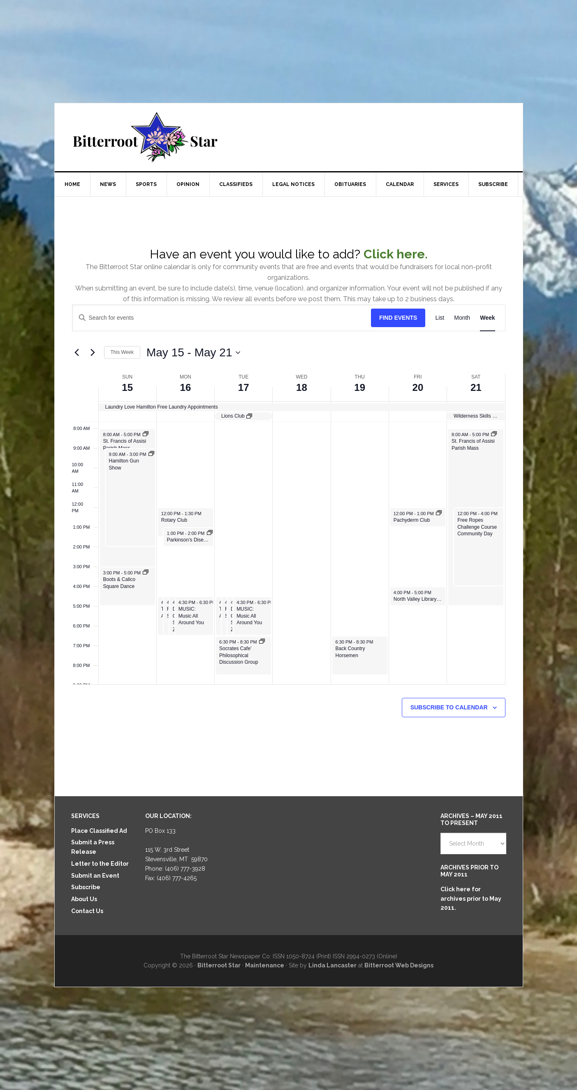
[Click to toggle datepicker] (193, 352)
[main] (289, 496)
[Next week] (93, 353)
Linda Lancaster (332, 965)
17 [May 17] (243, 387)
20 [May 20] (418, 387)
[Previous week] (77, 353)
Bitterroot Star (288, 137)
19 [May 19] (359, 387)
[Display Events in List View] (439, 318)
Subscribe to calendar (449, 707)
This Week (122, 352)
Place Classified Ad (99, 830)
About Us (84, 899)
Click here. (396, 254)
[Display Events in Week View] (487, 318)
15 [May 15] (127, 387)
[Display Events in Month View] (462, 318)
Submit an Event (95, 875)
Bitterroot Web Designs (398, 965)
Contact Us (87, 911)
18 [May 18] (301, 387)
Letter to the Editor (100, 863)
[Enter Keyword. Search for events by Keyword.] (221, 318)
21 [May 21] (476, 387)
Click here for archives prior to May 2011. (470, 898)
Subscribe (85, 887)
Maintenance (264, 965)
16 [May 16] (185, 387)
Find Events (398, 317)
